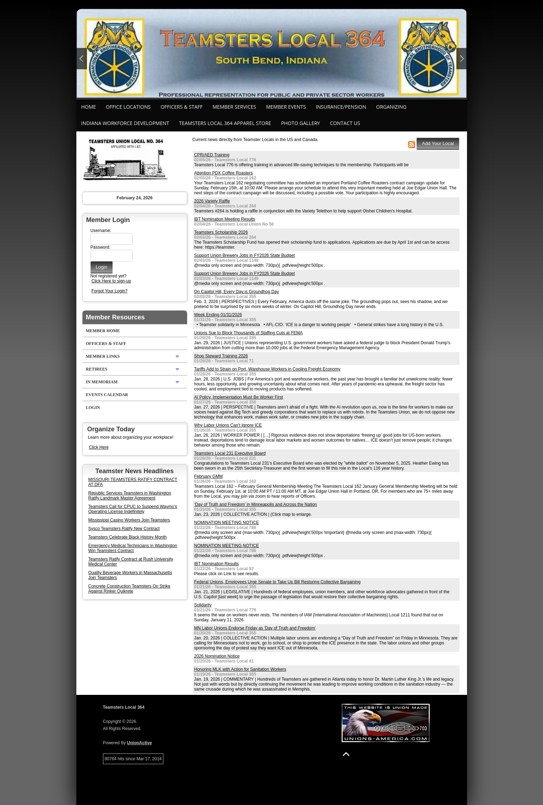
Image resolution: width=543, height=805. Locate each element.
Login (93, 407)
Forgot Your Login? (109, 290)
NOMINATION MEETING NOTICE (226, 522)
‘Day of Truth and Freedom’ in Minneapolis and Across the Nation (255, 504)
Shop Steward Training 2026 (221, 355)
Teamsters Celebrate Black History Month (127, 537)
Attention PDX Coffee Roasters (223, 173)
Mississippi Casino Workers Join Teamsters (129, 520)
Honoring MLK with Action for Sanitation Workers (240, 669)
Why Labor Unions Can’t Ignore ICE (228, 425)
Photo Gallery (300, 123)
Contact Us (345, 123)
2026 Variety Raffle (212, 201)
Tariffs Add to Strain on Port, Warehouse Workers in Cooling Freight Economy (267, 369)
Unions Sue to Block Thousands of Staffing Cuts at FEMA (248, 332)
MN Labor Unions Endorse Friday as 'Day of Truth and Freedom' (255, 628)
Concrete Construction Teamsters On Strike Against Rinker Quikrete (129, 589)
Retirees (97, 369)
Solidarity (203, 605)
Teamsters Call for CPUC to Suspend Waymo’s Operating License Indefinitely (132, 509)
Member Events (286, 106)
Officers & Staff (181, 106)
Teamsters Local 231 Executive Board (230, 453)
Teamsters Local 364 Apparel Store (225, 123)
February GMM (208, 476)
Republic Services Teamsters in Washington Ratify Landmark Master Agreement (129, 496)
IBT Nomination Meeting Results (224, 219)
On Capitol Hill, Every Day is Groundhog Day (236, 291)
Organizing (391, 106)
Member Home (103, 330)
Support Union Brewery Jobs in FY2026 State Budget (244, 255)
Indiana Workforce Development (125, 123)
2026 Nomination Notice (217, 656)
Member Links (103, 356)
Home (88, 106)
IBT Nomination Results (216, 563)
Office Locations (128, 106)
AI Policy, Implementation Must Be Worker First (238, 397)
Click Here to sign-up (111, 281)
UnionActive (139, 742)
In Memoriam (102, 381)
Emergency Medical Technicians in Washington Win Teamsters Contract (132, 548)
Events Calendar (107, 394)
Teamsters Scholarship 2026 (221, 232)
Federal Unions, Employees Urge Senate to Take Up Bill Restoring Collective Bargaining (277, 581)
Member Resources (115, 317)
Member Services (234, 106)
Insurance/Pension (341, 106)
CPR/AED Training (211, 154)
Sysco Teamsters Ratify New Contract (124, 528)
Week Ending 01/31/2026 (218, 314)
